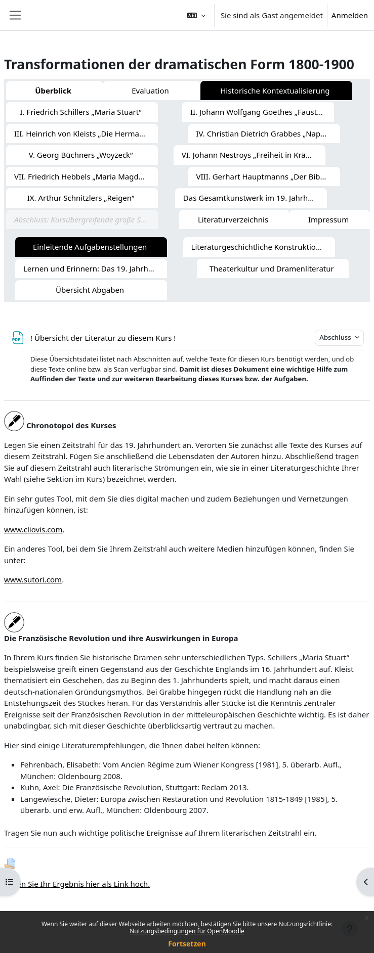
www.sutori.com (33, 579)
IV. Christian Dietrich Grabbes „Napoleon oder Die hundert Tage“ (268, 133)
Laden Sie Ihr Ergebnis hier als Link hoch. (77, 884)
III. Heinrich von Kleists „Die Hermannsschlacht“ (86, 133)
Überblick (53, 90)
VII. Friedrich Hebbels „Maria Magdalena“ (86, 176)
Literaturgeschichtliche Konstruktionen (260, 247)
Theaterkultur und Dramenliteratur (272, 268)
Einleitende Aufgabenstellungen (90, 247)
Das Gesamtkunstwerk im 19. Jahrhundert (255, 198)
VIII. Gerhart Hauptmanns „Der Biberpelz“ (268, 176)
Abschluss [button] (336, 337)
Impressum (328, 219)
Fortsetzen (187, 943)
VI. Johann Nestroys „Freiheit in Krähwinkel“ (253, 155)
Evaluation (150, 90)
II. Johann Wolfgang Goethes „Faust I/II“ (261, 112)
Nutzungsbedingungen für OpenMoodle (187, 931)
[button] (196, 15)
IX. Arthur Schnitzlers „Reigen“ (81, 198)
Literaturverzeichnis (233, 219)
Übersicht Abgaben (90, 290)
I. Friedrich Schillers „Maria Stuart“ (81, 112)
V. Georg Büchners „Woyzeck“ (81, 155)
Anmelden (349, 15)
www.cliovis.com (33, 529)
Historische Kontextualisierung (274, 90)
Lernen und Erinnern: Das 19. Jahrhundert (95, 268)
